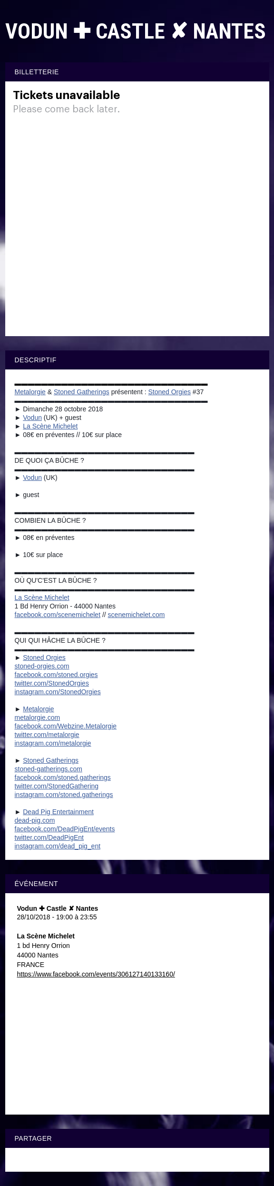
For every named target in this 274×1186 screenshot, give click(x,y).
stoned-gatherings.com (48, 769)
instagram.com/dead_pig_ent (58, 846)
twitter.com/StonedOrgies (52, 683)
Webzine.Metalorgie (66, 726)
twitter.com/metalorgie (47, 734)
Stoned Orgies (169, 392)
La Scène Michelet (50, 426)
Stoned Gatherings (81, 392)
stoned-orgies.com (42, 666)
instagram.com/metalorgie (53, 743)
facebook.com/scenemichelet (58, 614)
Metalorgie (30, 392)
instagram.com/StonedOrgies (58, 692)
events (65, 829)
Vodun (32, 417)
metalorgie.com (37, 717)
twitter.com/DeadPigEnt (49, 837)
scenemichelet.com (136, 614)
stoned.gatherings (63, 777)
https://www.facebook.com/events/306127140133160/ (96, 974)
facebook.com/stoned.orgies (56, 674)
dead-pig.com (35, 820)
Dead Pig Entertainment (58, 812)
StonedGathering (57, 786)
